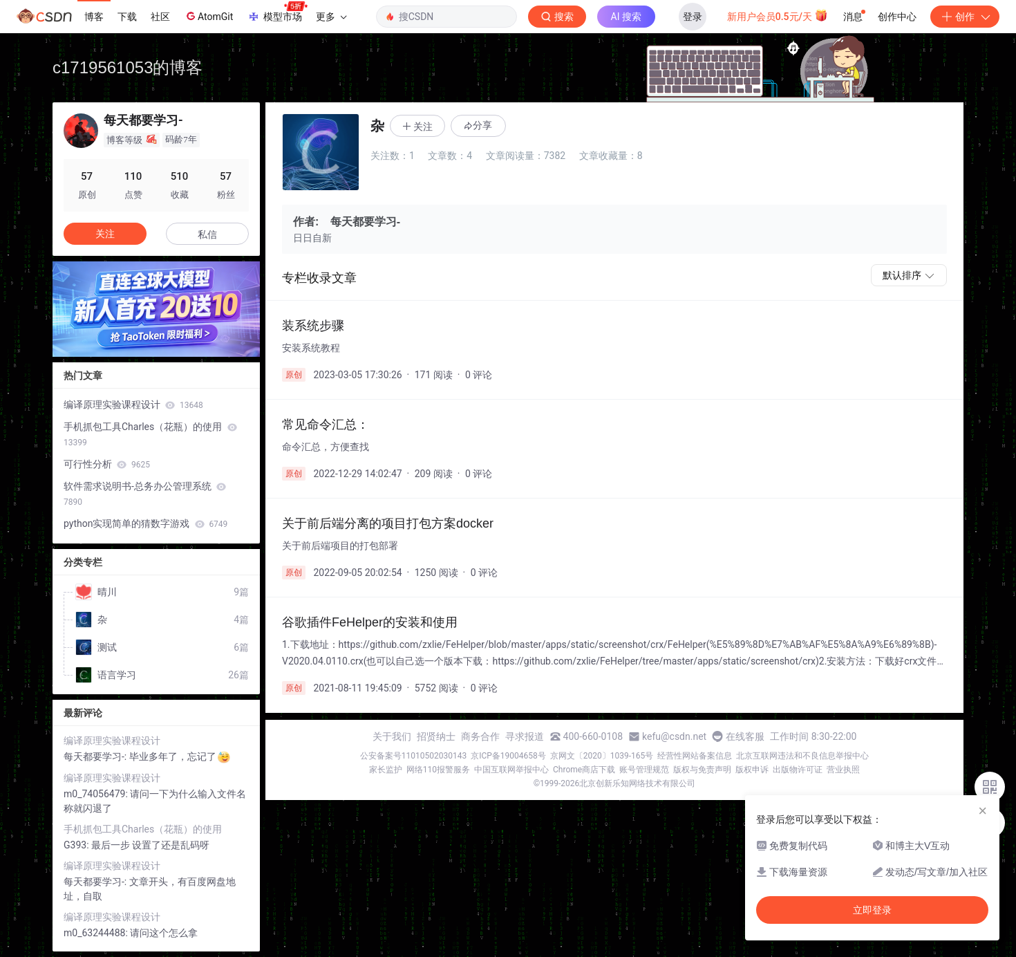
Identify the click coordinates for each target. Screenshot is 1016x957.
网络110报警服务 (438, 769)
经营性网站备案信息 (694, 756)
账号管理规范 (644, 769)
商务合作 (480, 736)
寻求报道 (524, 736)
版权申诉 (752, 769)
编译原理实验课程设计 (133, 404)
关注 (105, 233)
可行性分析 (107, 464)
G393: (77, 845)
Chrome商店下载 (584, 769)
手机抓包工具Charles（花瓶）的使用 (150, 434)
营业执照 (843, 769)
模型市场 (277, 12)
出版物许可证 (797, 769)
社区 (160, 16)
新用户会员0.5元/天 (778, 15)
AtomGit (208, 16)
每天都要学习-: (96, 756)
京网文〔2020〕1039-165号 (602, 756)
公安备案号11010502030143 (413, 756)
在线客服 (745, 736)
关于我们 (392, 736)
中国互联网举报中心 (511, 769)
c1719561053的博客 (128, 67)
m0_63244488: (97, 932)
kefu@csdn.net (674, 736)
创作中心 (897, 16)
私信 (207, 234)
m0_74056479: (97, 793)
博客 (94, 16)
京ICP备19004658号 (508, 756)
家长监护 (385, 769)
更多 (331, 16)
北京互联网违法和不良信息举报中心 (802, 756)
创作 (965, 16)
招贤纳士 (436, 736)
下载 (127, 16)
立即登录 (872, 910)
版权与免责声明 (702, 769)
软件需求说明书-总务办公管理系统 (145, 494)
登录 (692, 16)
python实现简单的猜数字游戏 (145, 523)
